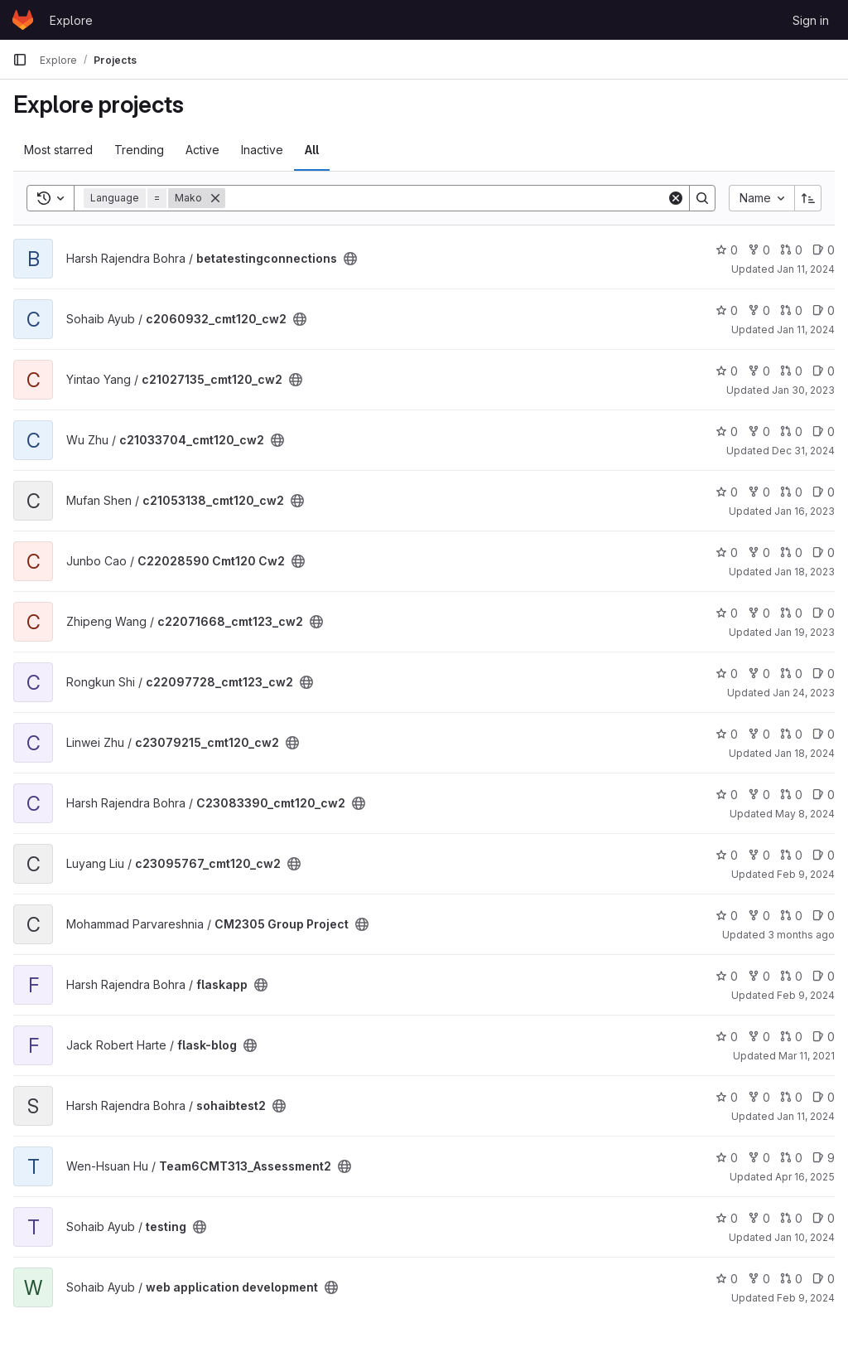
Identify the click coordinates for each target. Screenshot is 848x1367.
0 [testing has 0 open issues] (823, 1218)
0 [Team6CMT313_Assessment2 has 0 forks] (759, 1158)
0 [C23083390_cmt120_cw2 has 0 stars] (727, 795)
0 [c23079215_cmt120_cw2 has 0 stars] (727, 734)
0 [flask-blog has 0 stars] (727, 1037)
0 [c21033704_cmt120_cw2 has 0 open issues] (823, 431)
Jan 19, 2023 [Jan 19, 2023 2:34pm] (804, 632)
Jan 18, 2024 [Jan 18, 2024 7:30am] (804, 753)
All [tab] (312, 150)
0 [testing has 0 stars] (727, 1218)
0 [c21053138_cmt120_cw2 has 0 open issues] (823, 492)
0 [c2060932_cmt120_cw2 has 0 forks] (759, 310)
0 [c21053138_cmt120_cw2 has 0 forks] (759, 492)
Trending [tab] (139, 150)
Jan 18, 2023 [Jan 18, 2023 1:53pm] (804, 571)
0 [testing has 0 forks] (759, 1218)
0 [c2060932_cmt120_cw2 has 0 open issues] (823, 310)
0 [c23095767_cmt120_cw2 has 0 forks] (759, 855)
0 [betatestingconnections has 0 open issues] (823, 250)
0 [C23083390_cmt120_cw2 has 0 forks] (759, 795)
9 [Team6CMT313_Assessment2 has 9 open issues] (823, 1158)
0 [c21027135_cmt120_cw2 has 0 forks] (759, 371)
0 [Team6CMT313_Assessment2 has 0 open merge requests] (791, 1158)
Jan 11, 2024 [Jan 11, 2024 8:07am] (806, 329)
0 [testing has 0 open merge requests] (791, 1218)
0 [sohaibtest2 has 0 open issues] (823, 1097)
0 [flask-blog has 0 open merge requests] (791, 1037)
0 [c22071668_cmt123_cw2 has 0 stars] (727, 613)
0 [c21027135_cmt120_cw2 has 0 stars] (727, 371)
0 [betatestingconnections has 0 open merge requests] (791, 250)
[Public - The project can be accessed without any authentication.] (350, 258)
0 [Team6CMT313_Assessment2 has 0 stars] (727, 1158)
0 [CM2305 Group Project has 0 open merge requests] (791, 916)
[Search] (446, 198)
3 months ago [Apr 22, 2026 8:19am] (801, 934)
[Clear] (676, 198)
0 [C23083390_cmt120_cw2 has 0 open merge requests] (791, 795)
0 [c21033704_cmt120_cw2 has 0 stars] (727, 431)
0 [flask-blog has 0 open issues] (823, 1037)
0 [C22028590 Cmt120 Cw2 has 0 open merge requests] (791, 552)
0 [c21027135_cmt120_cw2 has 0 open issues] (823, 371)
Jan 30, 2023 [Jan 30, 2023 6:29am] (803, 390)
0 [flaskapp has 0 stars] (727, 976)
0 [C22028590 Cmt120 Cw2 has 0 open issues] (823, 552)
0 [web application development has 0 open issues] (823, 1279)
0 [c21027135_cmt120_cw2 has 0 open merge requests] (791, 371)
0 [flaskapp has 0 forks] (759, 976)
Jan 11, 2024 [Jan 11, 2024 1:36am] (806, 1116)
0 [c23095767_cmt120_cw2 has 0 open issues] (823, 855)
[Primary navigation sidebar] (20, 59)
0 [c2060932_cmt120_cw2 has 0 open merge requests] (791, 310)
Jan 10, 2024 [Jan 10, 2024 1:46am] (804, 1237)
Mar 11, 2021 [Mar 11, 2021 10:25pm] (806, 1055)
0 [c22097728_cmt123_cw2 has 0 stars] (727, 674)
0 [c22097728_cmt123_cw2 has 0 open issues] (823, 674)
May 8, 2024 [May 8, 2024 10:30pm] (805, 813)
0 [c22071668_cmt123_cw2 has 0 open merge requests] (791, 613)
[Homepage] (22, 20)
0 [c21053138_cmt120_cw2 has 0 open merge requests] (791, 492)
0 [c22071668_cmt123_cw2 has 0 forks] (759, 613)
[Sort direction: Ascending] (808, 198)
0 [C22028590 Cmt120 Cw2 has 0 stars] (727, 552)
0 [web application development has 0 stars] (727, 1279)
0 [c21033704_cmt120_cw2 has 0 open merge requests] (791, 431)
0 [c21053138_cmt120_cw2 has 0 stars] (727, 492)
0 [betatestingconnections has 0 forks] (759, 250)
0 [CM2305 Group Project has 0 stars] (727, 916)
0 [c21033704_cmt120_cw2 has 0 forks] (759, 431)
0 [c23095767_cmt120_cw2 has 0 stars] (727, 855)
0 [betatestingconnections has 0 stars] (727, 250)
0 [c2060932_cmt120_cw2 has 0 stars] (727, 310)
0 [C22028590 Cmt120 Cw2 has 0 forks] (759, 552)
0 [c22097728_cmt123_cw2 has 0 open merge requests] (791, 674)
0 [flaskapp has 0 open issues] (823, 976)
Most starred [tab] (58, 150)
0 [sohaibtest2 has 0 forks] (759, 1097)
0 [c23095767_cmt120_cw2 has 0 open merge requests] (791, 855)
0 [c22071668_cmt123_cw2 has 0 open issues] (823, 613)
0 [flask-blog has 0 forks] (759, 1037)
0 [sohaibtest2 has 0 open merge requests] (791, 1097)
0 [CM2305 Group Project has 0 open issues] (823, 916)
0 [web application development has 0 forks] (759, 1279)
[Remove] (215, 198)
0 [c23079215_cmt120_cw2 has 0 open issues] (823, 734)
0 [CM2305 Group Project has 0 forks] (759, 916)
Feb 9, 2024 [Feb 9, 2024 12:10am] (806, 874)
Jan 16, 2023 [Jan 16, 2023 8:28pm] (804, 511)
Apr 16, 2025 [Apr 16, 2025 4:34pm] (805, 1177)
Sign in (811, 20)
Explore (71, 20)
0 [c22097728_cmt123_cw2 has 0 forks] (759, 674)
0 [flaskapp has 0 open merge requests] (791, 976)
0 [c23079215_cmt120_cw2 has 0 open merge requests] (791, 734)
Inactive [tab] (262, 150)
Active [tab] (202, 150)
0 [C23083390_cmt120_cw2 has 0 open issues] (823, 795)
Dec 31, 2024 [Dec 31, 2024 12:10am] (803, 450)
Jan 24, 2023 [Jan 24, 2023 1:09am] (804, 692)
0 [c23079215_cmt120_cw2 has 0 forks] (759, 734)
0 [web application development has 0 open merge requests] (791, 1279)
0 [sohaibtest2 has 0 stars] (727, 1097)
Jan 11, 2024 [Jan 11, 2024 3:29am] (806, 269)
